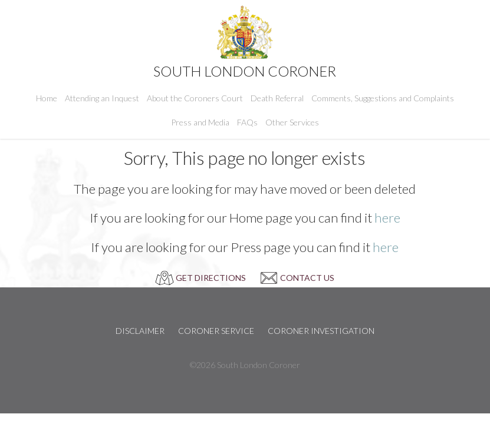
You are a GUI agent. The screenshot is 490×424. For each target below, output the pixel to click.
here (387, 218)
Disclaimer (140, 331)
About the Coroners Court (195, 98)
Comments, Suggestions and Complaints (382, 98)
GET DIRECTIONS (211, 278)
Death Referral (277, 98)
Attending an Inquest (102, 98)
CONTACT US (307, 278)
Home (46, 98)
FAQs (247, 122)
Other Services (292, 122)
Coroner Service (216, 331)
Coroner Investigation (321, 331)
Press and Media (200, 122)
